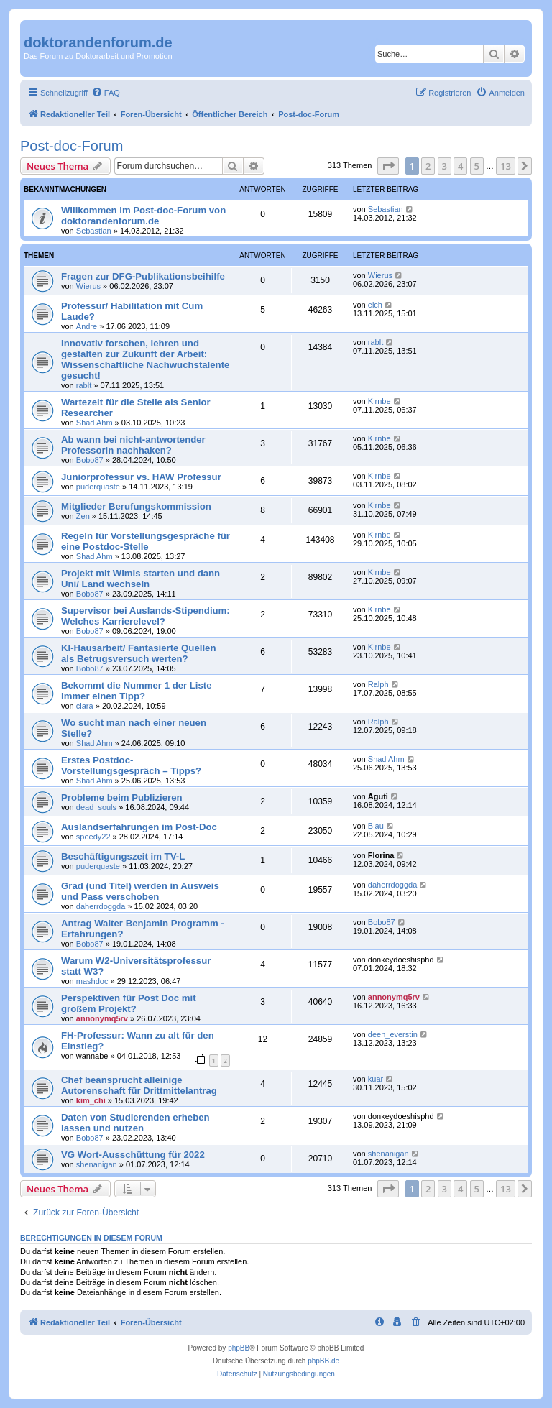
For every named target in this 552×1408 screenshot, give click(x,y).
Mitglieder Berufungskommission (136, 506)
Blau (376, 826)
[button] (388, 166)
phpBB (238, 1348)
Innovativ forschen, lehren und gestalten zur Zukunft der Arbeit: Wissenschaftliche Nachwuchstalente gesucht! (145, 359)
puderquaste (98, 486)
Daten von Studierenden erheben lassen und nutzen (135, 1122)
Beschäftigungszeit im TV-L (123, 856)
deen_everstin (393, 1034)
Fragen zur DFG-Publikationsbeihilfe (143, 276)
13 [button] (505, 166)
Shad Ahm (94, 422)
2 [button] (428, 166)
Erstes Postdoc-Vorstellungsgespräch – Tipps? (131, 765)
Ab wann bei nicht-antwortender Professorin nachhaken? (133, 445)
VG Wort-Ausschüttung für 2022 (133, 1154)
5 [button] (476, 166)
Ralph (378, 684)
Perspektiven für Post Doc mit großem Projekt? (128, 1003)
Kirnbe (379, 401)
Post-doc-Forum (71, 146)
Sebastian (93, 230)
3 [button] (444, 166)
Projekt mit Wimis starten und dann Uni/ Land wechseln (140, 578)
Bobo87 (90, 460)
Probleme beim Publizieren (122, 797)
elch (375, 304)
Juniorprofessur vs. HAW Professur (141, 476)
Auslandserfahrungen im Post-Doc (139, 827)
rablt (83, 385)
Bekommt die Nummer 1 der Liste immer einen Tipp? (136, 690)
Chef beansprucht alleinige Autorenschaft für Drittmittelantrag (139, 1085)
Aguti (378, 796)
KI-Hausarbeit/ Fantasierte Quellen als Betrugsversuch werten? (138, 653)
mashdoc (92, 981)
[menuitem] (105, 92)
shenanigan (96, 1164)
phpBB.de (323, 1361)
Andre (86, 326)
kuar (375, 1079)
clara (84, 705)
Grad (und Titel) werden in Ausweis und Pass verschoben (140, 891)
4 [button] (460, 166)
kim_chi (91, 1100)
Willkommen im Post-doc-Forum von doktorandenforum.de (143, 215)
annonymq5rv (102, 1018)
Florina (381, 855)
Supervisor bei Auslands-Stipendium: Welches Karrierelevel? (145, 616)
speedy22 (93, 836)
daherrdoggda (101, 906)
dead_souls (96, 807)
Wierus (88, 286)
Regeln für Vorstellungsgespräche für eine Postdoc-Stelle (145, 541)
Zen (83, 516)
